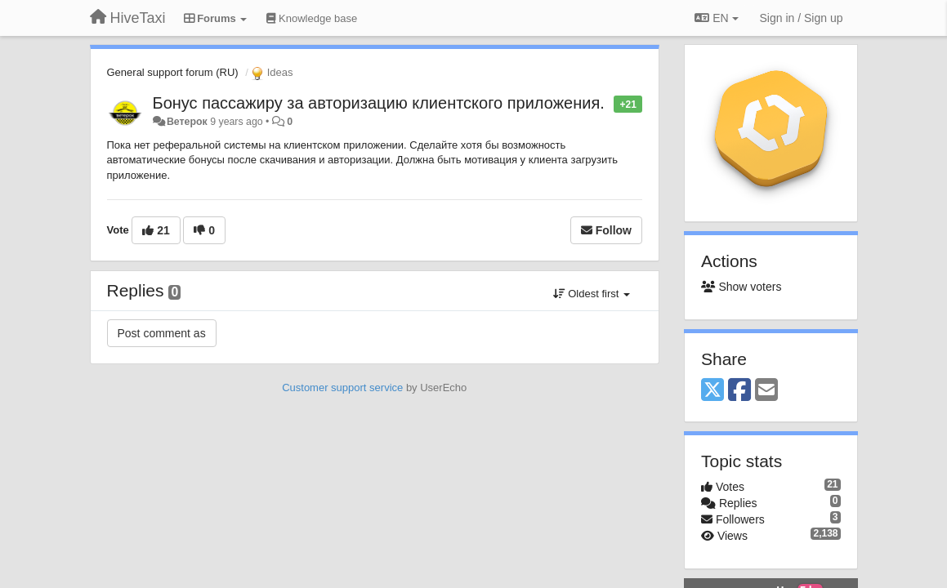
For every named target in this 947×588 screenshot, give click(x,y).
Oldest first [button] (591, 293)
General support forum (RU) (173, 72)
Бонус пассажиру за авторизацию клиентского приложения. (379, 103)
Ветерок (187, 121)
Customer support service (342, 387)
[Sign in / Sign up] (801, 18)
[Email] (766, 390)
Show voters (741, 286)
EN (716, 17)
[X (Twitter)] (712, 390)
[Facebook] (739, 390)
